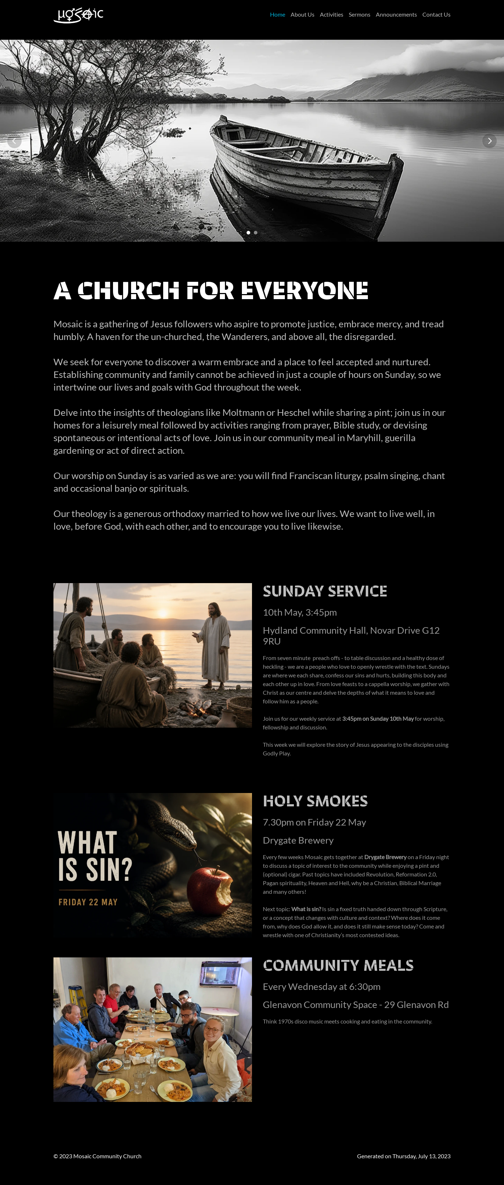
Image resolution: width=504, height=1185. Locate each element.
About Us (302, 14)
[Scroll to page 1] (247, 232)
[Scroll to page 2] (256, 232)
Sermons (359, 14)
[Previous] (14, 141)
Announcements (396, 14)
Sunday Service (325, 591)
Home (277, 14)
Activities (331, 14)
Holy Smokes (315, 801)
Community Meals (338, 965)
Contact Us (436, 14)
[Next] (489, 141)
